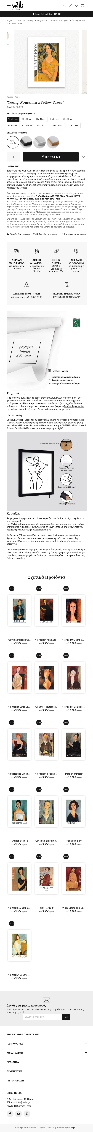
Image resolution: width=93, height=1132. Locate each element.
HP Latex (25, 420)
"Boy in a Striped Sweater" (21, 640)
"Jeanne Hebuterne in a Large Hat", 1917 (55, 707)
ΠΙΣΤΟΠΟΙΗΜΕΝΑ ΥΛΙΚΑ (66, 293)
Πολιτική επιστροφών (47, 234)
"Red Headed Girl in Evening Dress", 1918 (29, 774)
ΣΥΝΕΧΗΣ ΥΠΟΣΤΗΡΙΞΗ (26, 293)
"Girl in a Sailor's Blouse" (47, 841)
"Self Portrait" (46, 908)
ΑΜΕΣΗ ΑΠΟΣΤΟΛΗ (36, 261)
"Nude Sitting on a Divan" (74, 908)
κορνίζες (47, 518)
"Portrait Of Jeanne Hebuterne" (23, 975)
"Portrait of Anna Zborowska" (50, 640)
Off (57, 14)
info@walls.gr (23, 1102)
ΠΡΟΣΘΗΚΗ (51, 157)
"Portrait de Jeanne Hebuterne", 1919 (27, 908)
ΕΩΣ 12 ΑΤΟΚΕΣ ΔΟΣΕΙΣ (56, 263)
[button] (9, 5)
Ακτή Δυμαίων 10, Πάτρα (21, 1099)
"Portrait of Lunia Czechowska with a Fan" (29, 707)
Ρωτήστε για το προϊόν (75, 234)
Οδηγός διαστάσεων (20, 234)
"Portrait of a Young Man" (48, 774)
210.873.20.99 (35, 297)
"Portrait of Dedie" (73, 774)
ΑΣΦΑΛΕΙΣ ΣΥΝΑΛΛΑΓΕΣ (76, 261)
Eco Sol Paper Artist (74, 406)
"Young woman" (74, 841)
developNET (72, 1128)
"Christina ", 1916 (19, 841)
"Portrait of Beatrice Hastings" (77, 707)
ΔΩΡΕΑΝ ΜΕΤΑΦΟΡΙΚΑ (16, 261)
